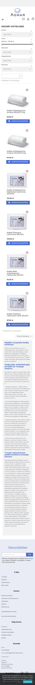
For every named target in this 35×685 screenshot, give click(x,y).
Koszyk (3, 638)
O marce (4, 577)
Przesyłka (4, 601)
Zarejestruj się (6, 629)
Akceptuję (27, 681)
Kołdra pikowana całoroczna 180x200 (15, 234)
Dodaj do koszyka (18, 121)
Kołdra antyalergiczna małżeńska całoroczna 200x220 (16, 192)
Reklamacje (5, 607)
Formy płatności (7, 595)
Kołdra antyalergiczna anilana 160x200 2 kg (16, 111)
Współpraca (5, 582)
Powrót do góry (24, 336)
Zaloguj (4, 626)
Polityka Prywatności (8, 616)
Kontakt (4, 579)
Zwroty (4, 604)
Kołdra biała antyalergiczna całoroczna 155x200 (15, 273)
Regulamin (4, 585)
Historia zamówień (7, 632)
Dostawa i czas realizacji (9, 598)
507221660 (6, 650)
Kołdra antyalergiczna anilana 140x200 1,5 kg (16, 152)
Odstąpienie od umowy (9, 611)
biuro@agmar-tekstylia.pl (14, 653)
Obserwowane (6, 635)
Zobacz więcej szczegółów (14, 681)
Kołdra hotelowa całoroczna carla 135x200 (17, 315)
